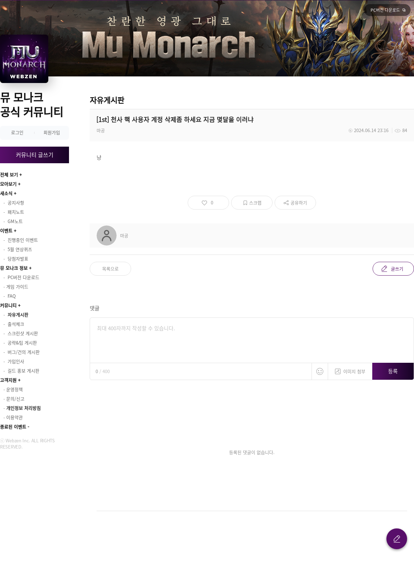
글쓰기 (397, 268)
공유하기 (298, 202)
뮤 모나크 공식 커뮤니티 (31, 104)
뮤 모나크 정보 (14, 268)
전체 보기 (9, 174)
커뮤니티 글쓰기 (34, 154)
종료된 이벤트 (13, 426)
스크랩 (255, 202)
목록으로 (110, 268)
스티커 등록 (320, 371)
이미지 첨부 (350, 369)
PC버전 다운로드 (385, 10)
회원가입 (51, 132)
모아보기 (8, 184)
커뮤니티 (8, 305)
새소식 (6, 193)
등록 (393, 371)
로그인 (17, 132)
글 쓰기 (396, 538)
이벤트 (6, 230)
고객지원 (8, 380)
